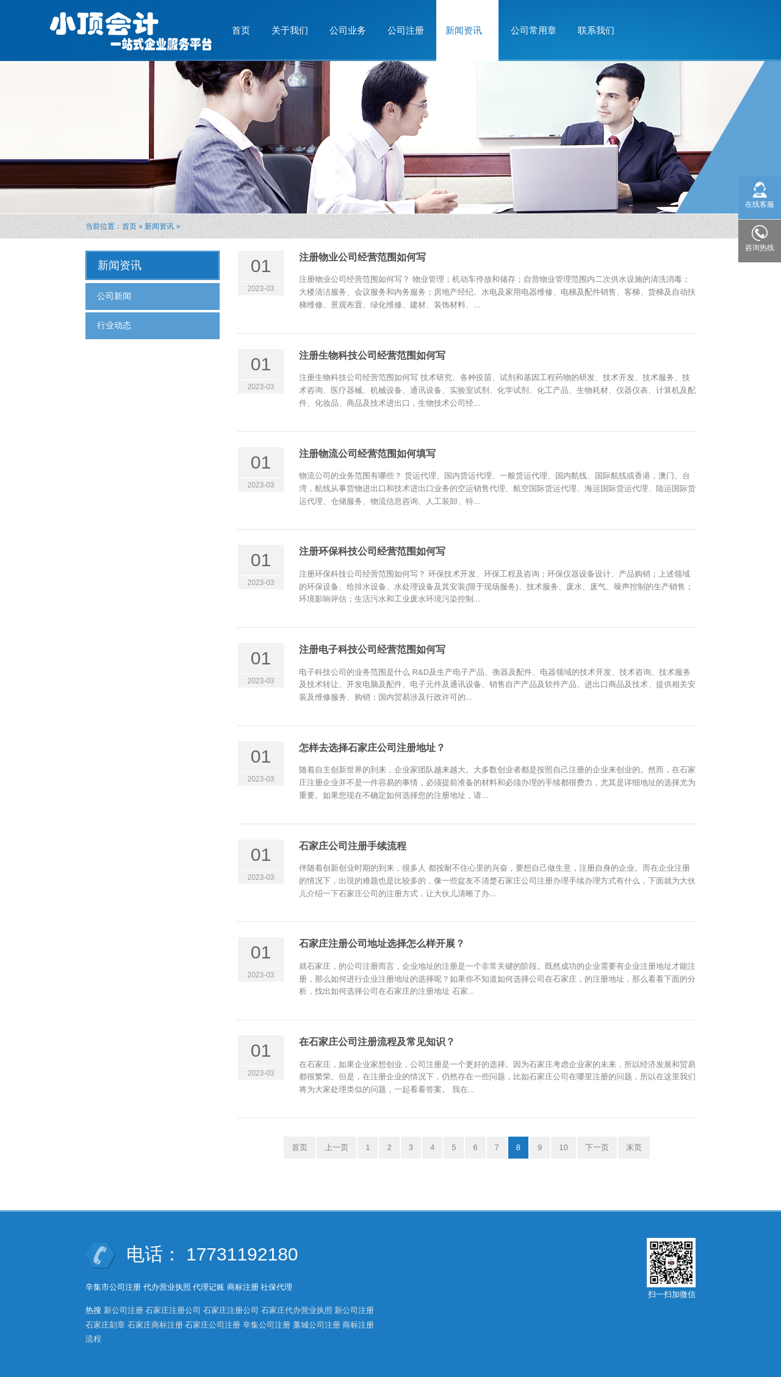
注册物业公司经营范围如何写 (362, 257)
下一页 (597, 1147)
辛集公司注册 (266, 1324)
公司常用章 (533, 30)
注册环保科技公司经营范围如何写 (372, 551)
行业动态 (114, 325)
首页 (241, 30)
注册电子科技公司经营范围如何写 (372, 649)
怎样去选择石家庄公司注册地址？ (372, 747)
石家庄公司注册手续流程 (352, 846)
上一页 (336, 1147)
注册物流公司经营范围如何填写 (367, 453)
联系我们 (596, 30)
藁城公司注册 (316, 1324)
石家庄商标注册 (155, 1324)
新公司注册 (123, 1310)
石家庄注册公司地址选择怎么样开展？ (382, 943)
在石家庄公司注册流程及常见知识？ (377, 1042)
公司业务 (347, 30)
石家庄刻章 (105, 1324)
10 (563, 1147)
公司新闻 (114, 296)
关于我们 (290, 30)
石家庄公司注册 (212, 1324)
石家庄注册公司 (173, 1310)
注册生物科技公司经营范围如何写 (372, 355)
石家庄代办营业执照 (297, 1310)
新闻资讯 (464, 25)
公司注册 (405, 30)
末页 (634, 1147)
